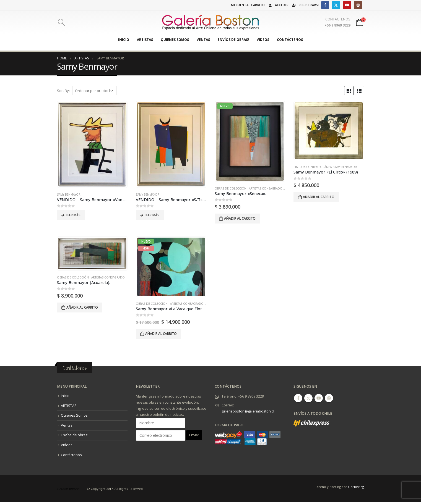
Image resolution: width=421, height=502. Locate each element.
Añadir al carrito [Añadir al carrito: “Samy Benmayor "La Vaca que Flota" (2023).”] (161, 333)
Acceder (278, 5)
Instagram (329, 398)
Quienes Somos (175, 39)
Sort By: (63, 90)
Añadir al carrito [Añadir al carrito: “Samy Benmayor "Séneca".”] (240, 218)
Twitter (308, 398)
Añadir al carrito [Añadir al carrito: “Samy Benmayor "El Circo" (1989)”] (318, 197)
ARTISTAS (145, 39)
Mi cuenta (239, 5)
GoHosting (356, 487)
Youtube (319, 398)
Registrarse (306, 5)
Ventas (203, 39)
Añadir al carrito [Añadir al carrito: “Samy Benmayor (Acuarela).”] (82, 307)
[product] (92, 144)
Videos (263, 39)
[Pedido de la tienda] (94, 90)
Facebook (298, 398)
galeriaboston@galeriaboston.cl (248, 411)
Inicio (123, 39)
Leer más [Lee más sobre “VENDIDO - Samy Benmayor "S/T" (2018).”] (152, 215)
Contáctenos (290, 39)
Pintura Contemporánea (312, 167)
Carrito (258, 5)
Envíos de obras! (233, 39)
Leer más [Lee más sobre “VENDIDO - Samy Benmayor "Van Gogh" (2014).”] (73, 215)
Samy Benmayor (68, 194)
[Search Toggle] (61, 22)
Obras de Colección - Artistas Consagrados (249, 188)
